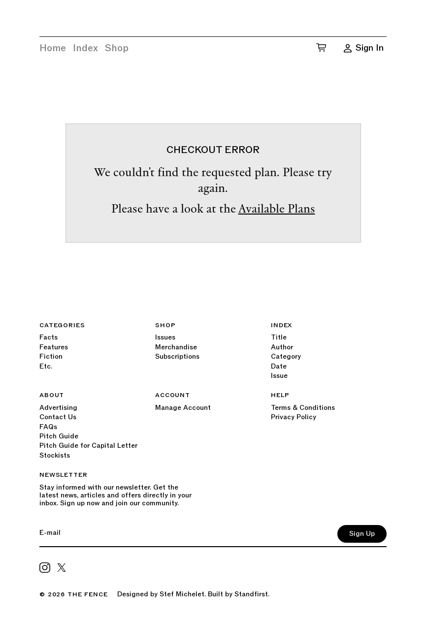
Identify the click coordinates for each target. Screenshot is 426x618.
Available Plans (276, 210)
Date (279, 366)
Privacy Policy (293, 417)
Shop (117, 48)
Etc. (45, 366)
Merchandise (176, 347)
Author (282, 347)
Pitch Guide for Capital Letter (88, 445)
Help (280, 395)
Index (85, 48)
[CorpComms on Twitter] (61, 567)
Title (279, 337)
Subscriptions (177, 356)
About (51, 395)
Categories (62, 325)
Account (172, 395)
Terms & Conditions (303, 407)
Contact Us (57, 417)
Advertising (58, 407)
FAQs (48, 427)
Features (53, 347)
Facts (48, 337)
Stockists (54, 455)
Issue (279, 375)
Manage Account (183, 407)
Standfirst (251, 594)
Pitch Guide (58, 436)
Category (286, 356)
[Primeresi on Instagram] (44, 567)
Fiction (51, 356)
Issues (165, 337)
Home (52, 48)
